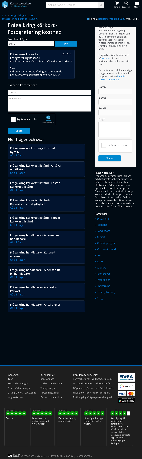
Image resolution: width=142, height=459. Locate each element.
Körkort (101, 237)
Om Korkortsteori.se (51, 397)
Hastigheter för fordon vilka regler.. (91, 392)
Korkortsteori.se (42, 456)
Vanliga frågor (47, 388)
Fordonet (102, 224)
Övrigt (100, 298)
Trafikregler (103, 279)
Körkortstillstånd (106, 249)
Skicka (109, 158)
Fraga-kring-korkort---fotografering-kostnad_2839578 (20, 17)
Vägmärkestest (16, 397)
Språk (100, 261)
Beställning (103, 218)
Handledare (103, 230)
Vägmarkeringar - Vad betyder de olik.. (93, 378)
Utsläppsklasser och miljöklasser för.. (92, 383)
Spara (19, 130)
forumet (106, 58)
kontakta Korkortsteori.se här (112, 78)
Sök (65, 43)
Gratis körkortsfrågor (19, 388)
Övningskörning (106, 292)
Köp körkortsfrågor (18, 383)
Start (4, 15)
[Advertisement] (49, 334)
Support (101, 267)
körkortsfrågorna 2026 (111, 18)
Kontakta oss (47, 378)
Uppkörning (103, 286)
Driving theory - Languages (22, 392)
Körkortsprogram (106, 243)
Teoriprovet (103, 273)
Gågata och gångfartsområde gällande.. (93, 388)
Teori (10, 378)
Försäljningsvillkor (49, 392)
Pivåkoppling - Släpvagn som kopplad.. (93, 397)
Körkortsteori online (51, 383)
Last (99, 255)
